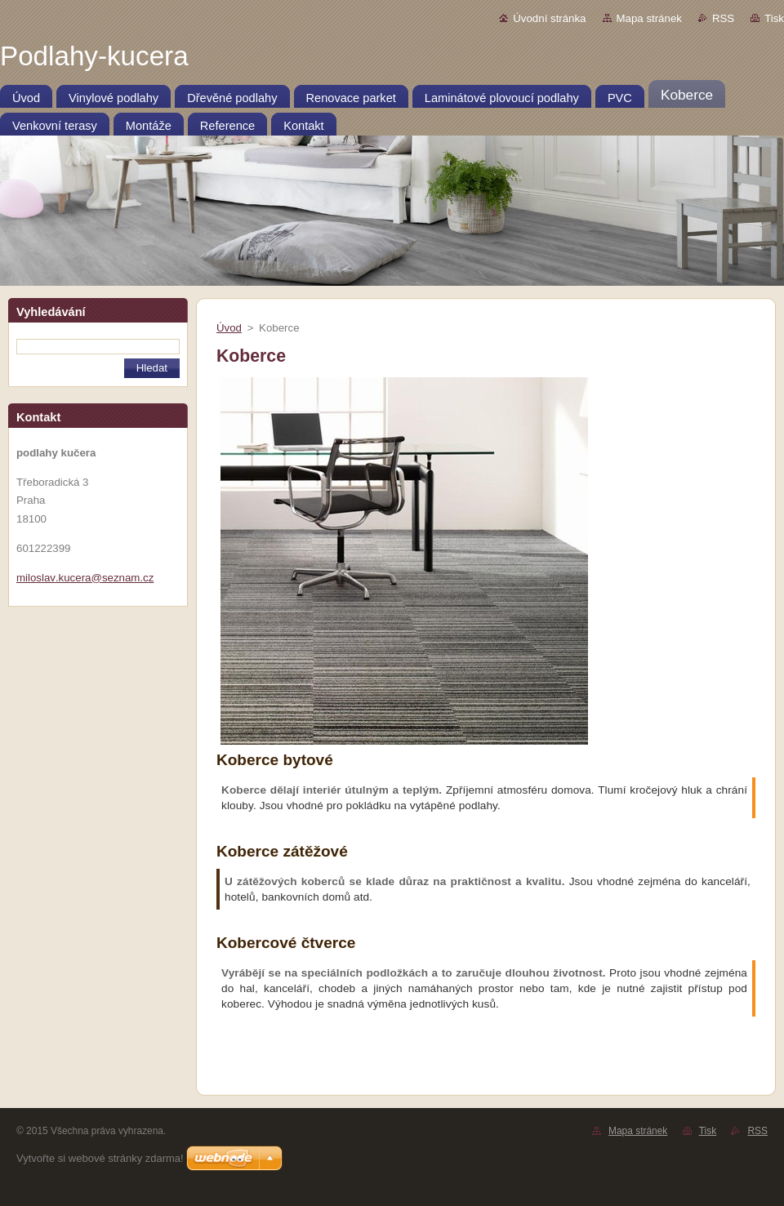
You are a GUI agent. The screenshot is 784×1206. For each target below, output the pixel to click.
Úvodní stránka (549, 18)
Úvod (229, 328)
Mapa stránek (649, 18)
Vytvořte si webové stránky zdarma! (100, 1158)
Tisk (774, 18)
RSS (723, 18)
